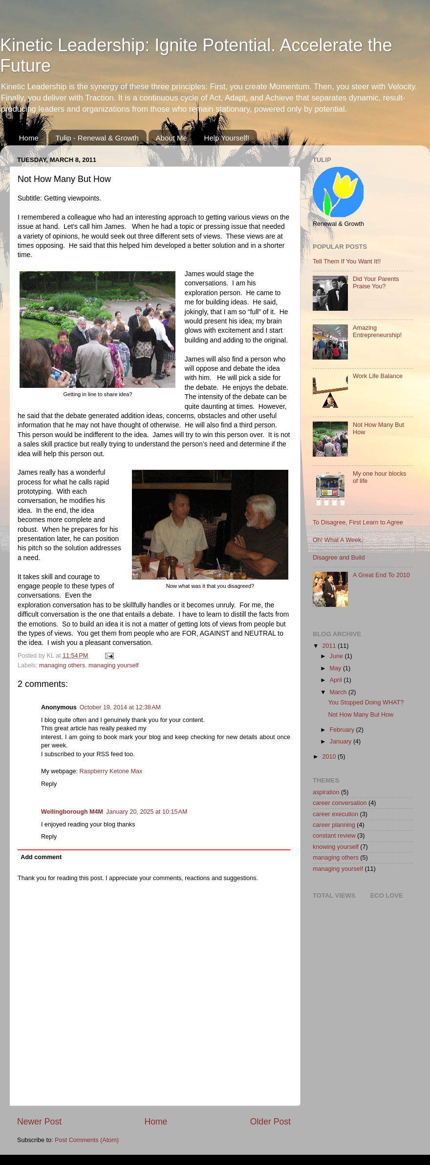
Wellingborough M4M (72, 811)
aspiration (326, 792)
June (337, 656)
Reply (49, 784)
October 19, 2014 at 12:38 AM (120, 707)
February (343, 729)
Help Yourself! (227, 138)
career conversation (340, 803)
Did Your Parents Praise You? (376, 283)
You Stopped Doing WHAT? (366, 702)
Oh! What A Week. (338, 540)
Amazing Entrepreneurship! (377, 331)
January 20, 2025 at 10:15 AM (146, 811)
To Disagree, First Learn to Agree (358, 522)
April (337, 680)
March (339, 692)
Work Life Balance (378, 376)
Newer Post (39, 1121)
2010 (330, 756)
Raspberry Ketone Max (110, 771)
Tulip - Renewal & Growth (97, 138)
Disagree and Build (339, 557)
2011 (330, 646)
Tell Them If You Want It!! (347, 261)
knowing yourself (336, 847)
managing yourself (113, 665)
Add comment (41, 857)
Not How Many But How (360, 714)
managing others (62, 665)
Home (29, 138)
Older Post (270, 1121)
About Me (171, 138)
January (341, 741)
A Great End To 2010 (381, 575)
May (336, 668)
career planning (334, 825)
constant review (334, 835)
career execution (335, 814)
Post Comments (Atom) (87, 1140)
